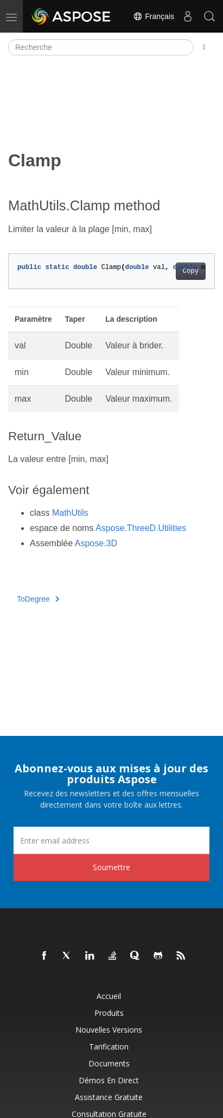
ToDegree (38, 599)
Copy (191, 271)
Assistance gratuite (109, 1097)
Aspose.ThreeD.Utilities (140, 528)
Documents (109, 1063)
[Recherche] (101, 47)
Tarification (109, 1046)
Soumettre (111, 867)
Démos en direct (109, 1080)
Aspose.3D (96, 543)
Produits (109, 1013)
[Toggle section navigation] (204, 47)
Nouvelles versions (108, 1030)
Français (153, 16)
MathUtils (70, 512)
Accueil (109, 996)
